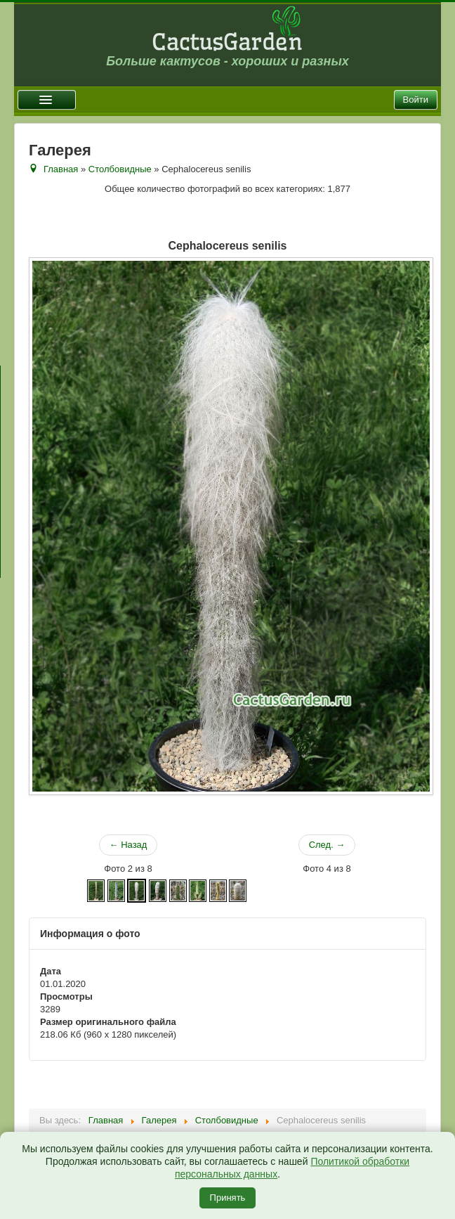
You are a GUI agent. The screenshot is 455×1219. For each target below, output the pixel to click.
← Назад (128, 844)
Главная (61, 169)
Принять (228, 1197)
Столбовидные (120, 169)
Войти (415, 99)
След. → (327, 844)
